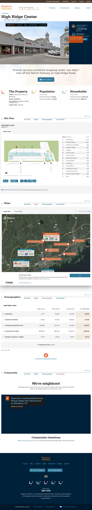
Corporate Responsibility (52, 1)
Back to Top (87, 116)
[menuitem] (50, 8)
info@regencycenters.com (29, 440)
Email (80, 31)
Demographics (33, 25)
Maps (25, 25)
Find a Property (38, 470)
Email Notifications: (7, 190)
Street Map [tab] (18, 211)
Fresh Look (51, 463)
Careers (89, 1)
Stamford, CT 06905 (84, 211)
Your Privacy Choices (24, 507)
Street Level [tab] (7, 131)
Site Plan (19, 25)
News (44, 463)
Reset (6, 181)
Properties (52, 8)
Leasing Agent (56, 470)
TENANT (68, 137)
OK (80, 500)
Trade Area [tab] (7, 211)
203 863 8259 (81, 29)
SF (88, 137)
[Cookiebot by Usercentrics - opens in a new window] (9, 507)
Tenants (81, 1)
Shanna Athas (81, 25)
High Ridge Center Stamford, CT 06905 (76, 38)
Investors (73, 1)
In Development (64, 8)
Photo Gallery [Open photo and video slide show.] (47, 79)
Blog (31, 463)
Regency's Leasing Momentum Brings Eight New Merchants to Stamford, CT (27, 401)
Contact (88, 8)
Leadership (65, 1)
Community (42, 25)
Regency (77, 8)
